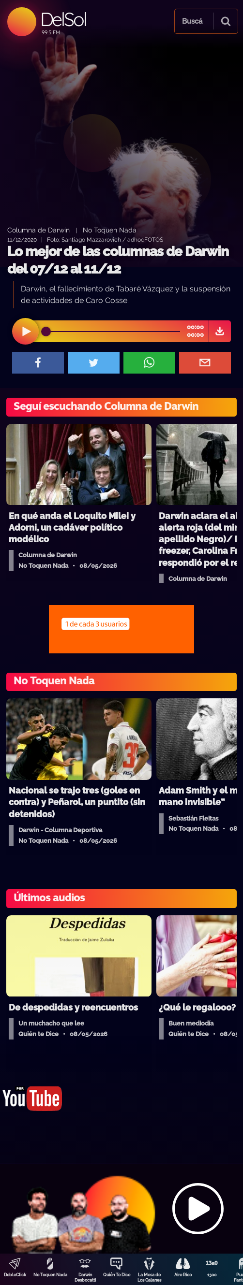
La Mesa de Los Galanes (149, 1277)
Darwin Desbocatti (85, 1277)
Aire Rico (183, 1274)
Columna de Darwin (38, 230)
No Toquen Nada (50, 1274)
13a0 (212, 1274)
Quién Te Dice (116, 1274)
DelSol (63, 19)
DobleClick (15, 1274)
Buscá (192, 21)
